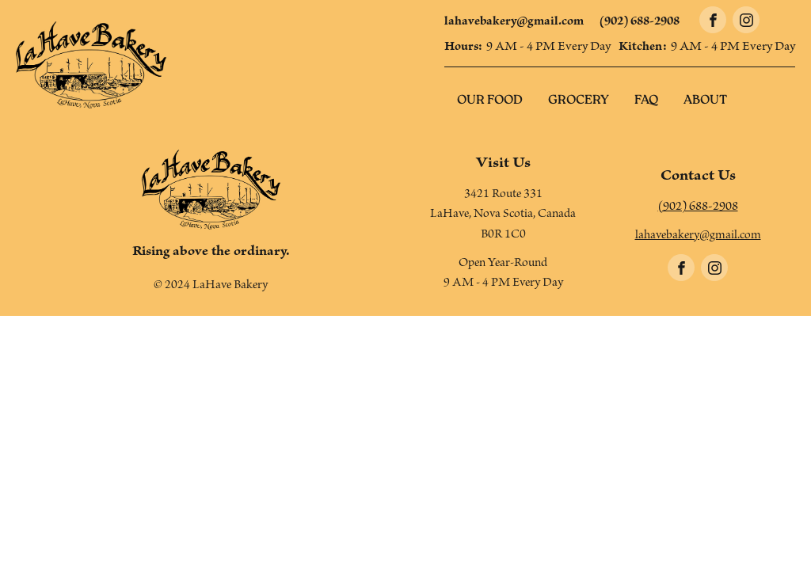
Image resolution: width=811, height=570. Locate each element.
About (705, 100)
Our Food (490, 100)
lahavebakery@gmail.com (514, 23)
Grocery (578, 100)
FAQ (646, 100)
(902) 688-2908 (640, 23)
